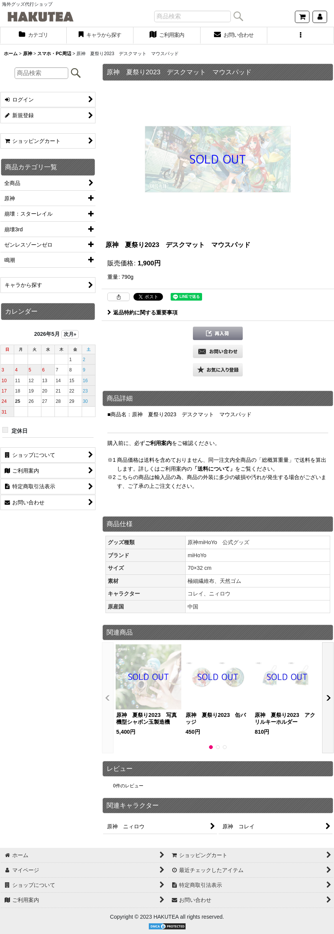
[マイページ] (320, 17)
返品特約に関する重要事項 (142, 312)
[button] (300, 35)
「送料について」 (213, 469)
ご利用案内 (158, 443)
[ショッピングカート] (302, 17)
